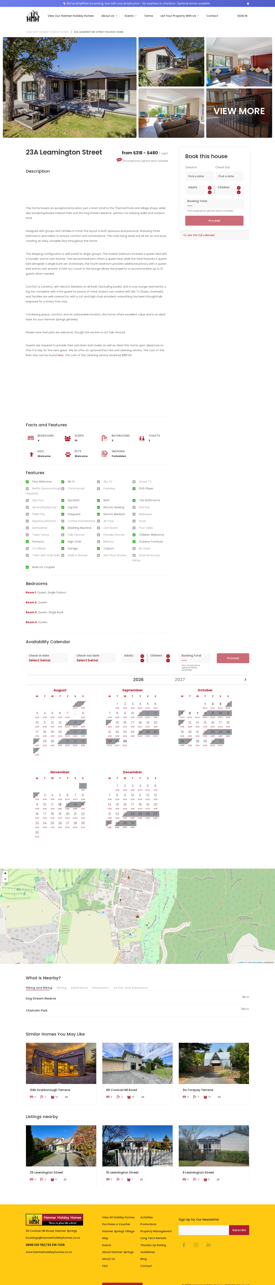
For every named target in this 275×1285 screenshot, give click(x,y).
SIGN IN (242, 16)
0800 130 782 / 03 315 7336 (45, 1240)
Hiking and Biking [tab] (39, 982)
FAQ (105, 1261)
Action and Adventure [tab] (131, 982)
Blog (143, 1254)
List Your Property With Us (179, 16)
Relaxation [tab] (100, 982)
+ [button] (5, 868)
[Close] (248, 4)
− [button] (5, 874)
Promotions (148, 1219)
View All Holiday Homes (118, 1212)
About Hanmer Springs (118, 1247)
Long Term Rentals (153, 1233)
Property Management (156, 1226)
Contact (212, 16)
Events (129, 16)
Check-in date (39, 650)
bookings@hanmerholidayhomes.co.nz (53, 1232)
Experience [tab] (79, 982)
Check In (191, 162)
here (60, 350)
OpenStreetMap (255, 957)
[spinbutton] (200, 187)
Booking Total (197, 196)
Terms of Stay (35, 1281)
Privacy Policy (57, 1281)
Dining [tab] (61, 982)
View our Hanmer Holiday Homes (47, 26)
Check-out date (88, 650)
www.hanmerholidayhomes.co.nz (49, 1247)
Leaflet (241, 957)
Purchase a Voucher (116, 1219)
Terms (148, 16)
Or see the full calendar (199, 230)
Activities (146, 1212)
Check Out (222, 162)
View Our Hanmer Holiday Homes (71, 16)
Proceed (214, 215)
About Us (108, 16)
